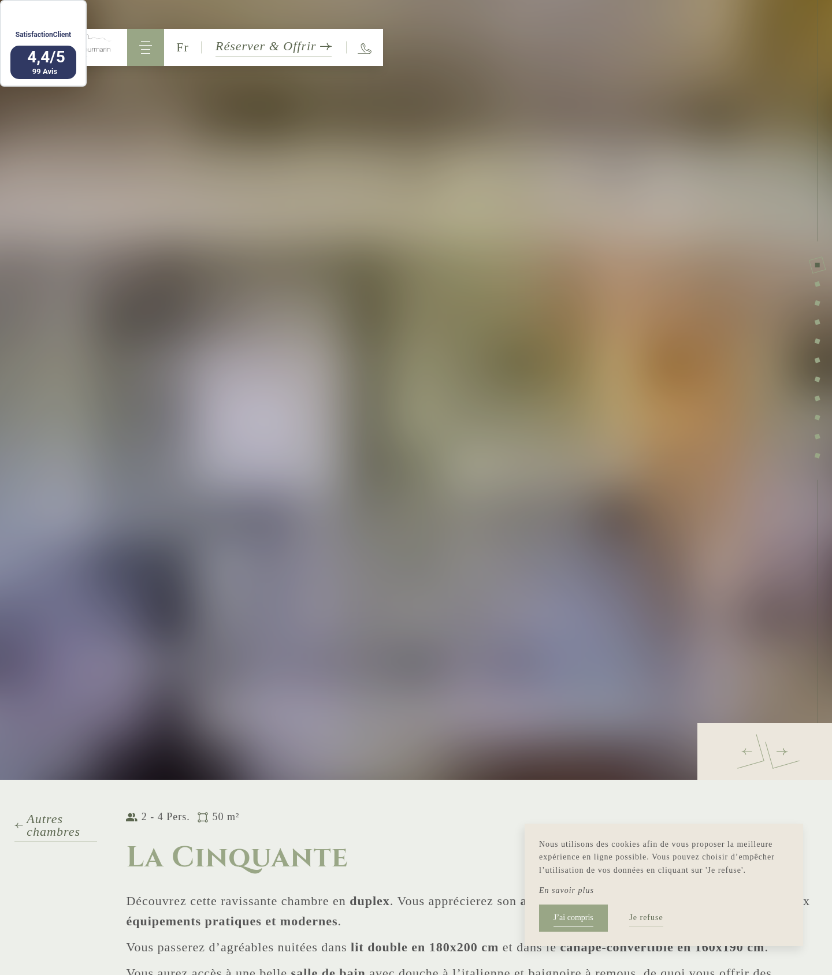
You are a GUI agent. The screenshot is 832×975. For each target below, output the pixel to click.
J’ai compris (573, 917)
